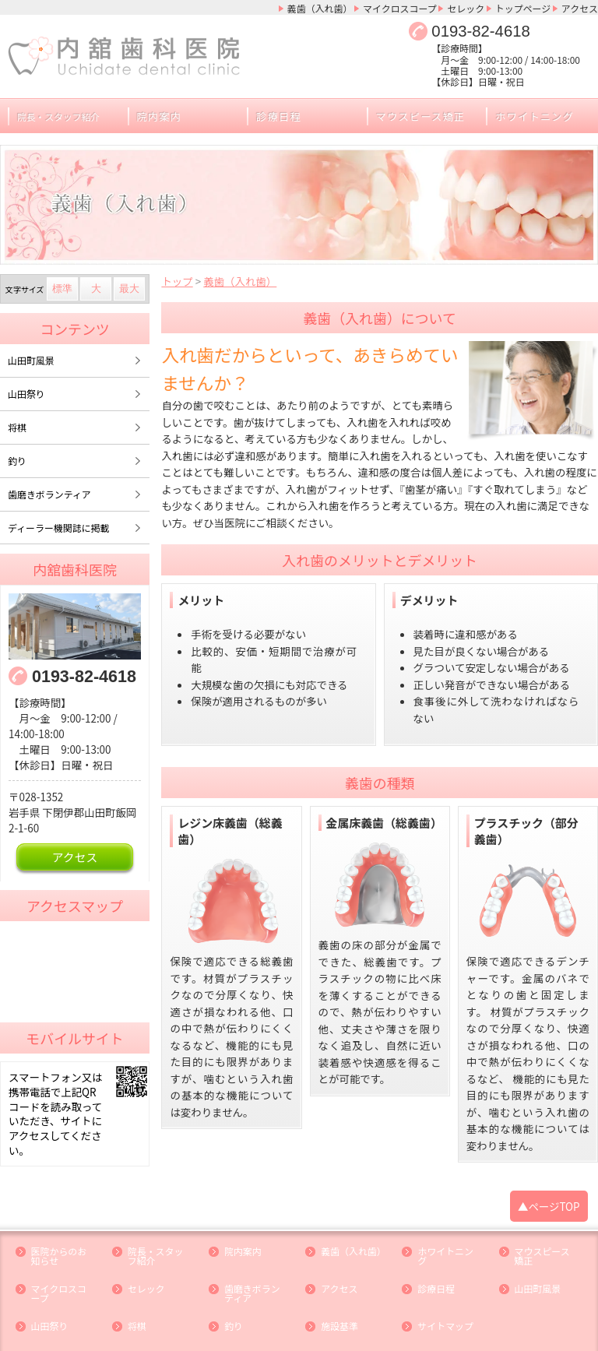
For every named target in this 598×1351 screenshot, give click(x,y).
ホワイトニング (533, 113)
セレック (469, 8)
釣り (17, 455)
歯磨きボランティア (48, 488)
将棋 (17, 422)
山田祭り (26, 389)
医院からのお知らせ (61, 1231)
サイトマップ (444, 1299)
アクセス (581, 8)
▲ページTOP (550, 1183)
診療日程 (278, 113)
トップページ (525, 8)
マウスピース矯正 (419, 113)
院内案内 (159, 113)
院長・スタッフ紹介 (158, 1231)
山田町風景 (30, 356)
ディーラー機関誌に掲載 (57, 521)
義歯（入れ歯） (328, 8)
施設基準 (339, 1299)
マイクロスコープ (406, 8)
